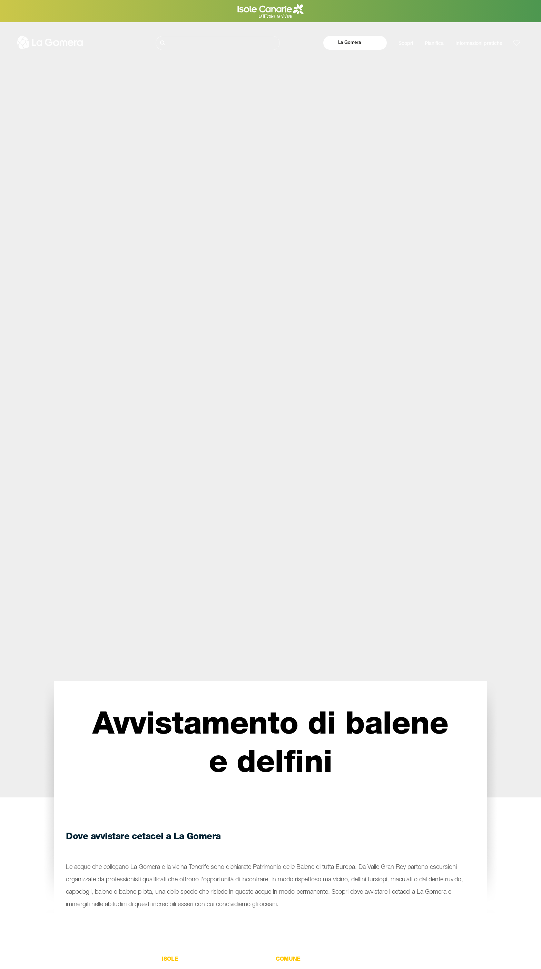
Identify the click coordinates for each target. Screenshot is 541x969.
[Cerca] (218, 43)
